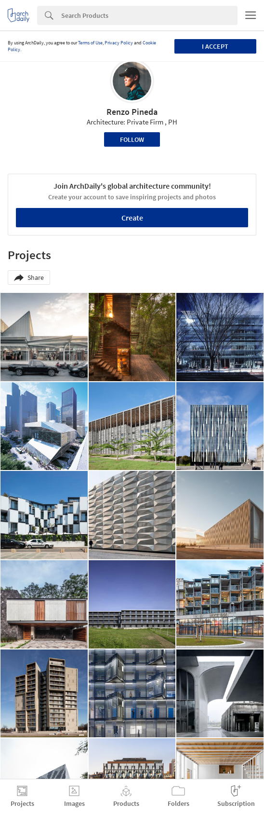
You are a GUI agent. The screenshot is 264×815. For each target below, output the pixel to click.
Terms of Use (90, 43)
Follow (132, 139)
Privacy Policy (119, 43)
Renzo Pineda (132, 111)
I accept (215, 46)
